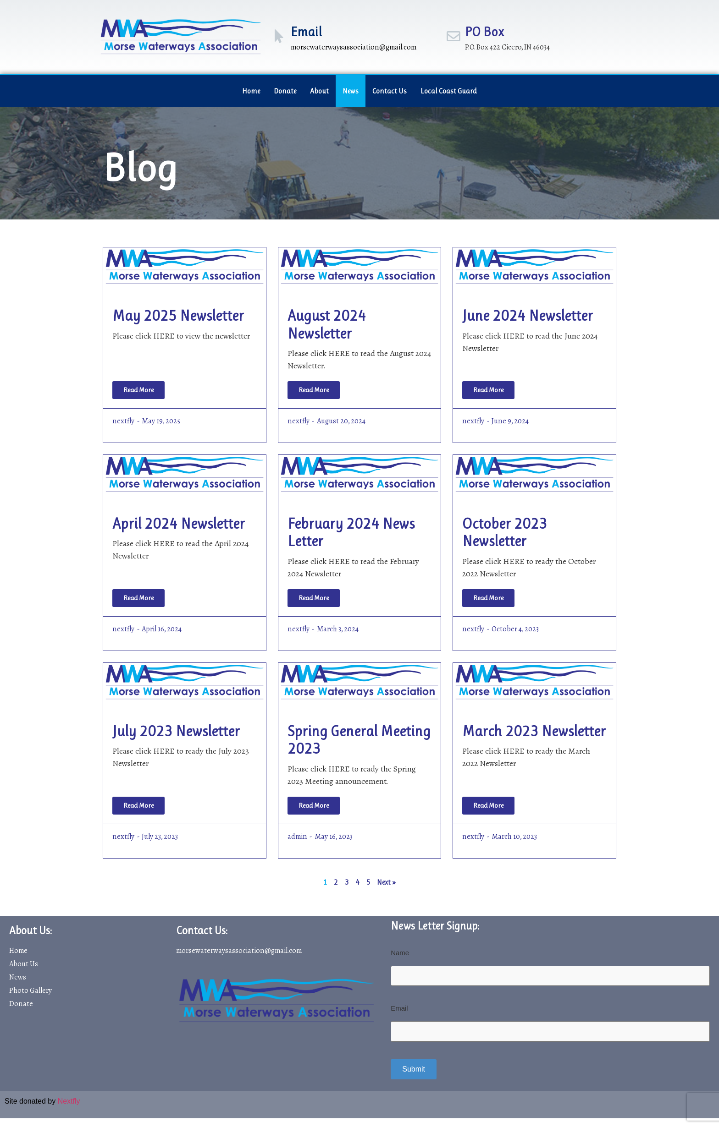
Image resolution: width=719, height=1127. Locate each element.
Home (251, 91)
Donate (285, 91)
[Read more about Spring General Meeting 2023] (314, 806)
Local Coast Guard (448, 91)
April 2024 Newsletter (178, 523)
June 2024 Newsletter (527, 315)
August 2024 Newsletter (327, 324)
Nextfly (69, 1101)
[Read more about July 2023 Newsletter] (138, 806)
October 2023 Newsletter (504, 532)
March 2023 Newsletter (534, 731)
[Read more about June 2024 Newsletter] (488, 390)
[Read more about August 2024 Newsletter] (314, 390)
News (351, 91)
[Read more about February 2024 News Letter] (314, 598)
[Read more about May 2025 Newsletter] (138, 390)
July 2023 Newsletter (176, 731)
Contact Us (389, 91)
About (319, 91)
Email (306, 31)
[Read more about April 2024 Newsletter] (138, 598)
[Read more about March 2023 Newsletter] (488, 806)
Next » (386, 882)
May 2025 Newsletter (178, 315)
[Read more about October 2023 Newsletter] (488, 598)
